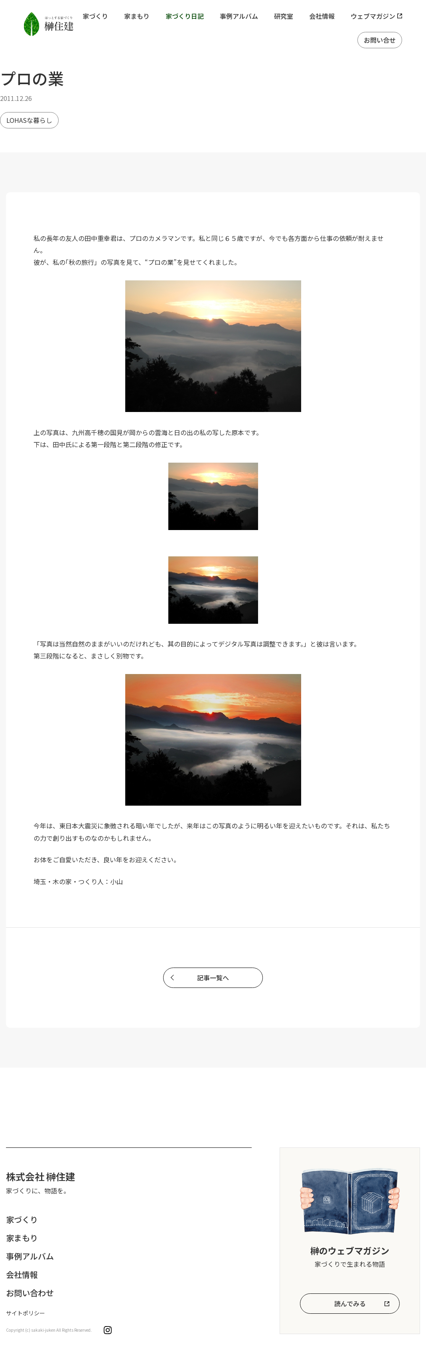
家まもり (137, 16)
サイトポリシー (25, 1313)
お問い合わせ (30, 1293)
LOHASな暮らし (29, 120)
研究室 (283, 16)
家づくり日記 (185, 16)
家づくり (95, 16)
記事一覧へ (213, 977)
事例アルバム (239, 16)
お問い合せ (380, 40)
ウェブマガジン (373, 16)
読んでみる (350, 1303)
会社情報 (322, 16)
